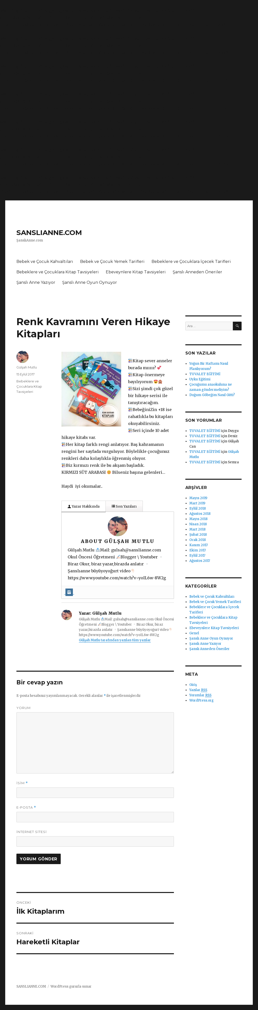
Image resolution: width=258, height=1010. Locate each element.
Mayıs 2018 (198, 519)
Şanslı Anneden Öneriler (197, 272)
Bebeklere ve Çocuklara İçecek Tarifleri (191, 261)
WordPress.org (201, 700)
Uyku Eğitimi (199, 379)
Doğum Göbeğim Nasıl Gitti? (212, 395)
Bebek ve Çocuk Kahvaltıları (44, 261)
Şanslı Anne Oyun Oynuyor (89, 282)
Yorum (23, 708)
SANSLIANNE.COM (49, 232)
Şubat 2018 (198, 535)
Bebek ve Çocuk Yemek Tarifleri (112, 261)
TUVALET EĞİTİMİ (204, 374)
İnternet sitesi (31, 832)
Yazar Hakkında (84, 506)
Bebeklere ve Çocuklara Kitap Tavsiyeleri (57, 272)
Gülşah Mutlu (26, 367)
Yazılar (198, 690)
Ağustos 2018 (199, 514)
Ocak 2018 (197, 540)
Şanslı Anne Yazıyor (35, 282)
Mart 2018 (197, 529)
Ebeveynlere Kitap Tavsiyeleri (136, 272)
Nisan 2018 (198, 524)
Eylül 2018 (197, 508)
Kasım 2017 (198, 545)
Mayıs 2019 (198, 498)
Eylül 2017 (197, 555)
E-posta (26, 807)
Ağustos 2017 (199, 561)
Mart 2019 (197, 503)
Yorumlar (200, 695)
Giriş (193, 685)
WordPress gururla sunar (71, 986)
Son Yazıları (124, 506)
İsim (22, 783)
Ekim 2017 (197, 550)
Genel (194, 633)
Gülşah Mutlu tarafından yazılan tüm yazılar (115, 640)
